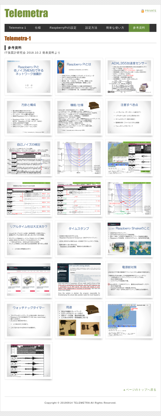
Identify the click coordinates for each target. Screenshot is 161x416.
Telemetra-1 (17, 27)
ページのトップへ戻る (141, 389)
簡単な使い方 (115, 27)
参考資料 (139, 27)
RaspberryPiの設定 (63, 27)
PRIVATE (150, 10)
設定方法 (91, 27)
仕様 (38, 27)
